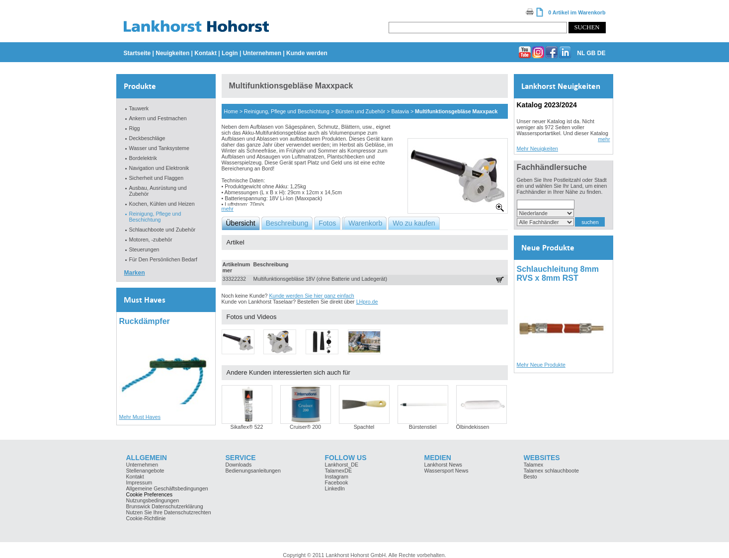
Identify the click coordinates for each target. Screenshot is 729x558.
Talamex (534, 465)
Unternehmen (262, 53)
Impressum (139, 482)
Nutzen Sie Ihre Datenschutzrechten (168, 512)
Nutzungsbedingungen (152, 500)
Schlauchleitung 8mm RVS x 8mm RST (558, 273)
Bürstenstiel (423, 427)
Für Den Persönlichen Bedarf (163, 259)
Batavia (400, 111)
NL (581, 53)
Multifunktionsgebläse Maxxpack (456, 111)
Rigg (134, 128)
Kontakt (205, 53)
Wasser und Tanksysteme (159, 148)
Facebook (336, 482)
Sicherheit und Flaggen (156, 178)
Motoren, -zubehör (150, 239)
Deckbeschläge (147, 138)
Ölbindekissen (472, 427)
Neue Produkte (547, 247)
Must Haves (144, 300)
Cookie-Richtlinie (146, 518)
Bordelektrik (143, 158)
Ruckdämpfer (144, 321)
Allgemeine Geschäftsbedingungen (167, 488)
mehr (228, 209)
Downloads (239, 465)
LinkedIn (335, 488)
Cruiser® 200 (305, 427)
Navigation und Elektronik (159, 168)
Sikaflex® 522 (247, 427)
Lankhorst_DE (342, 465)
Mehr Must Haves (140, 417)
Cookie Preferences (149, 494)
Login (230, 53)
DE (601, 53)
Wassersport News (446, 471)
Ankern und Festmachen (158, 118)
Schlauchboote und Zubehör (162, 230)
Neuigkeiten (172, 53)
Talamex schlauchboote (551, 471)
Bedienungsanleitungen (253, 471)
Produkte (140, 86)
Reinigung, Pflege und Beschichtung (155, 217)
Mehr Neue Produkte (541, 365)
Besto (530, 476)
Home (231, 111)
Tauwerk (139, 108)
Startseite (137, 53)
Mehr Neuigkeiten (538, 149)
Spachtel (364, 427)
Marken (134, 272)
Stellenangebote (145, 471)
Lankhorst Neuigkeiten (560, 86)
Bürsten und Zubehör (360, 111)
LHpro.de (367, 302)
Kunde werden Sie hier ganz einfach (311, 296)
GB (590, 53)
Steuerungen (144, 249)
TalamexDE (338, 471)
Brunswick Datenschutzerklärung (164, 506)
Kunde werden (306, 53)
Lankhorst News (443, 465)
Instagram (336, 476)
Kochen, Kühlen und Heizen (162, 204)
